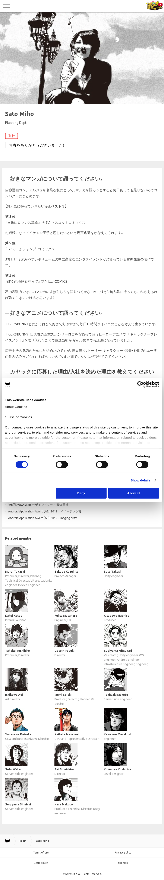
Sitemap (123, 862)
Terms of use (41, 852)
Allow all (133, 493)
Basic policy (41, 862)
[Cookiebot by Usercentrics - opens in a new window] (140, 384)
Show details (141, 480)
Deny (81, 493)
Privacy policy (123, 852)
